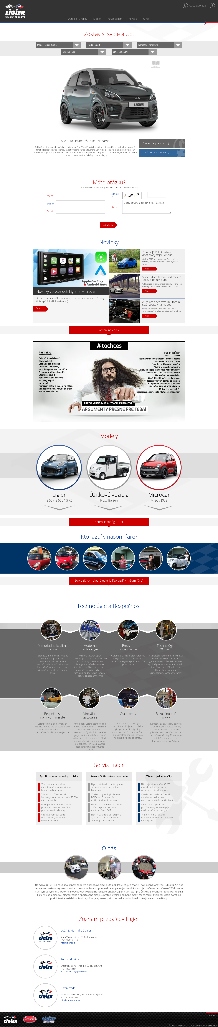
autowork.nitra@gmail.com (74, 971)
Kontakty (212, 1015)
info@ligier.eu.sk (68, 942)
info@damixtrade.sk (70, 1000)
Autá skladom (115, 18)
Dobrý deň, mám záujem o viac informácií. (146, 207)
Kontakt (133, 18)
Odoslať (108, 224)
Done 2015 (212, 1025)
